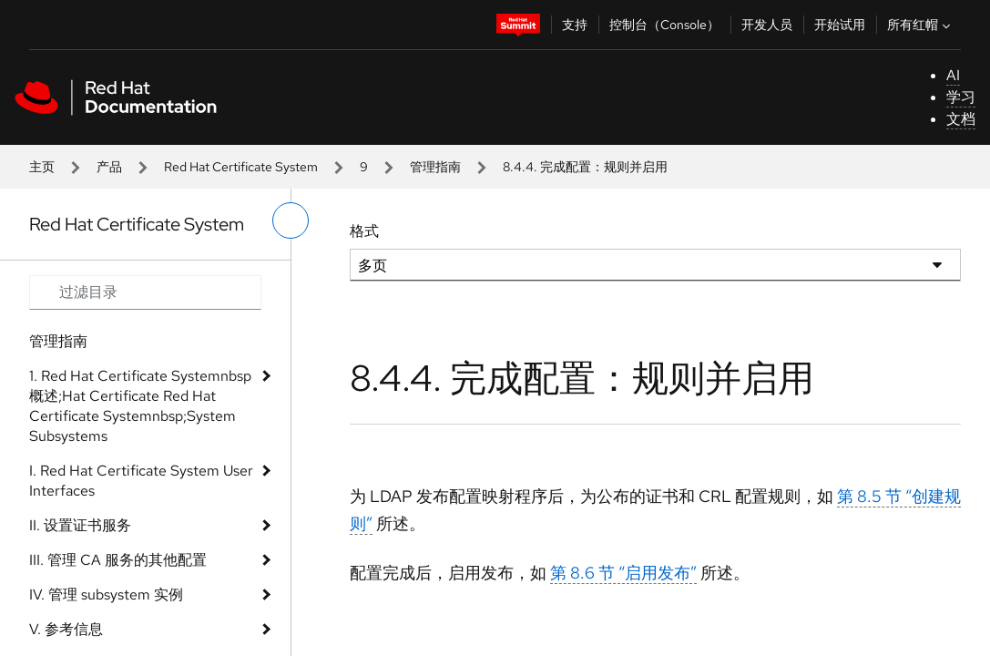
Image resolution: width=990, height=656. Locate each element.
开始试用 (839, 24)
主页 (42, 167)
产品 (109, 167)
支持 (574, 24)
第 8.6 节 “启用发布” (623, 572)
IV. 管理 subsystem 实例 (106, 594)
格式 (364, 231)
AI (953, 75)
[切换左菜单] (290, 220)
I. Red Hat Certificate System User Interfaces (141, 480)
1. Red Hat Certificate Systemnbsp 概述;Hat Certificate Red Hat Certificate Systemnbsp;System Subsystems (140, 406)
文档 (960, 118)
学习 (960, 97)
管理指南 (435, 167)
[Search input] (145, 292)
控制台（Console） (664, 24)
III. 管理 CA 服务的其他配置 (118, 559)
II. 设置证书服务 (80, 525)
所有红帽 (920, 24)
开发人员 (766, 24)
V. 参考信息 (66, 629)
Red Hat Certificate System (241, 167)
